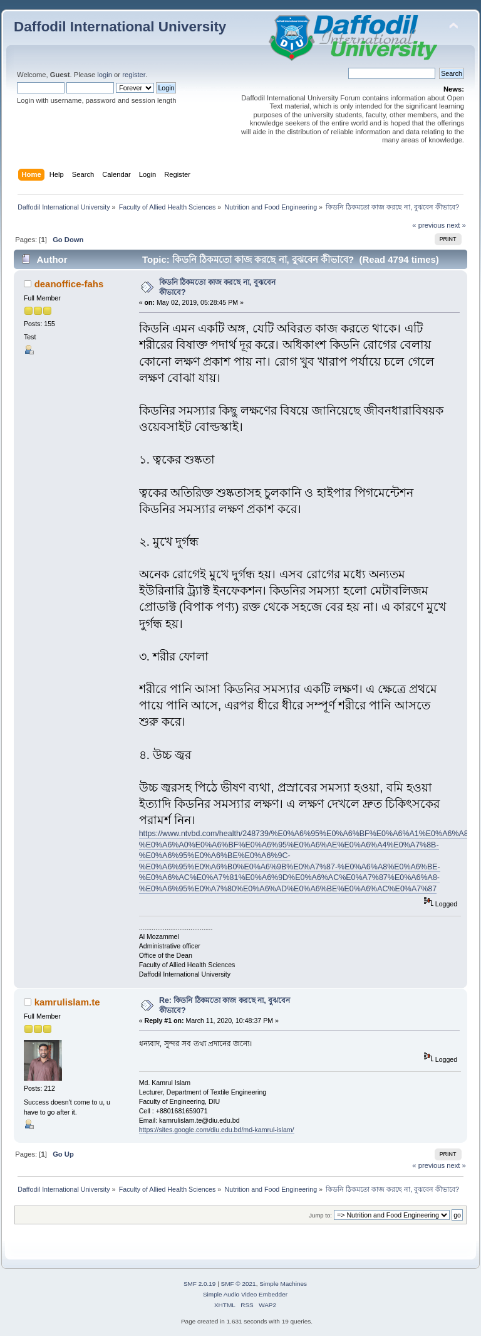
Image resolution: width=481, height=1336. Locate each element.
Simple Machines (283, 1283)
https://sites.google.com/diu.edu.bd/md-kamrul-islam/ (216, 1129)
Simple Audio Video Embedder (245, 1294)
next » (456, 225)
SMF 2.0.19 (200, 1283)
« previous (428, 225)
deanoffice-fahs (69, 283)
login (104, 74)
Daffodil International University (120, 26)
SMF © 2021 (238, 1283)
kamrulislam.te (67, 1002)
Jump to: (320, 1215)
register (133, 74)
